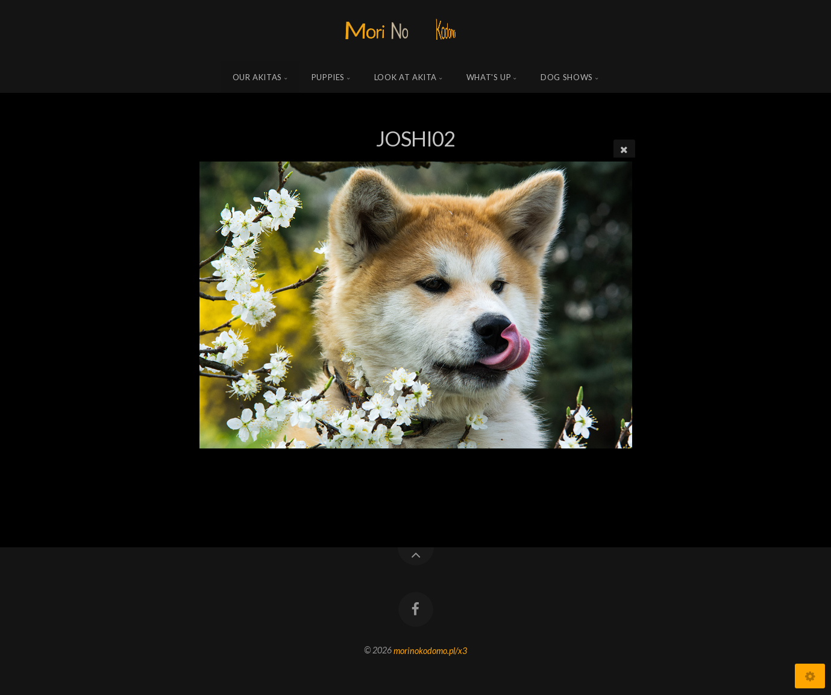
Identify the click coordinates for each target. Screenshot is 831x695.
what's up (489, 77)
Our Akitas (258, 77)
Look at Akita (405, 77)
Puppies (328, 77)
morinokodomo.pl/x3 (430, 650)
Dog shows (567, 77)
